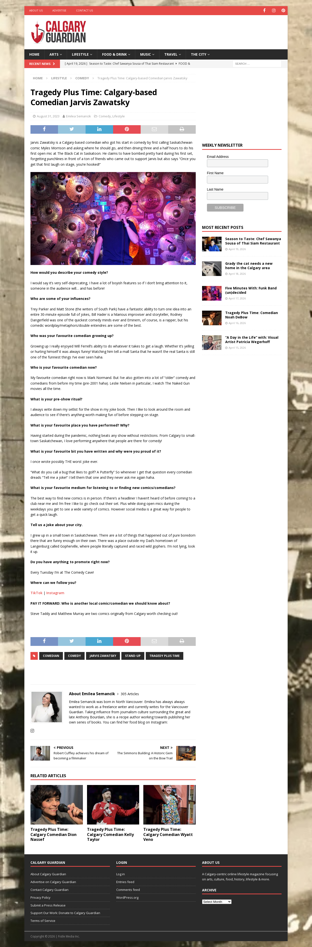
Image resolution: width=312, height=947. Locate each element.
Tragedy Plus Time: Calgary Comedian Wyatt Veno (168, 834)
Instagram (55, 592)
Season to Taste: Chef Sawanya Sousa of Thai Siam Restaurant (253, 240)
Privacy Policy (40, 897)
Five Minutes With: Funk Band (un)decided (251, 290)
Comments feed (128, 889)
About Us (36, 10)
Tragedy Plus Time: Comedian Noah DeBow (251, 314)
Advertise (59, 10)
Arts (53, 53)
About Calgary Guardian (48, 874)
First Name (215, 172)
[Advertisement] (203, 30)
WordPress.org (127, 897)
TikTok (36, 592)
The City (198, 53)
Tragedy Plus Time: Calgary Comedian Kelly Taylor (110, 834)
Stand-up (133, 655)
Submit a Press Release (48, 905)
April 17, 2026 (237, 298)
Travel (170, 53)
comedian (51, 655)
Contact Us (84, 10)
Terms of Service (42, 920)
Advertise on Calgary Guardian (53, 881)
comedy (74, 655)
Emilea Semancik (78, 115)
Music (145, 53)
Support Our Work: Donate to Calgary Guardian (65, 912)
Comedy (105, 115)
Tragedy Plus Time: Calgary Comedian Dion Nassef (53, 834)
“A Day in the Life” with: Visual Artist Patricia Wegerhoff (251, 339)
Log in (120, 874)
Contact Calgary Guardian (49, 889)
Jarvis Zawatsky (103, 655)
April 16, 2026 (237, 322)
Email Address (218, 156)
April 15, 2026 (237, 347)
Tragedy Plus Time (164, 655)
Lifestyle (80, 53)
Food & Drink (114, 53)
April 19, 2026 (237, 248)
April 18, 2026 (237, 273)
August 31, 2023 (48, 115)
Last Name (215, 189)
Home (34, 53)
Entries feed (125, 881)
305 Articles (130, 693)
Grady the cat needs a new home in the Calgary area (249, 265)
